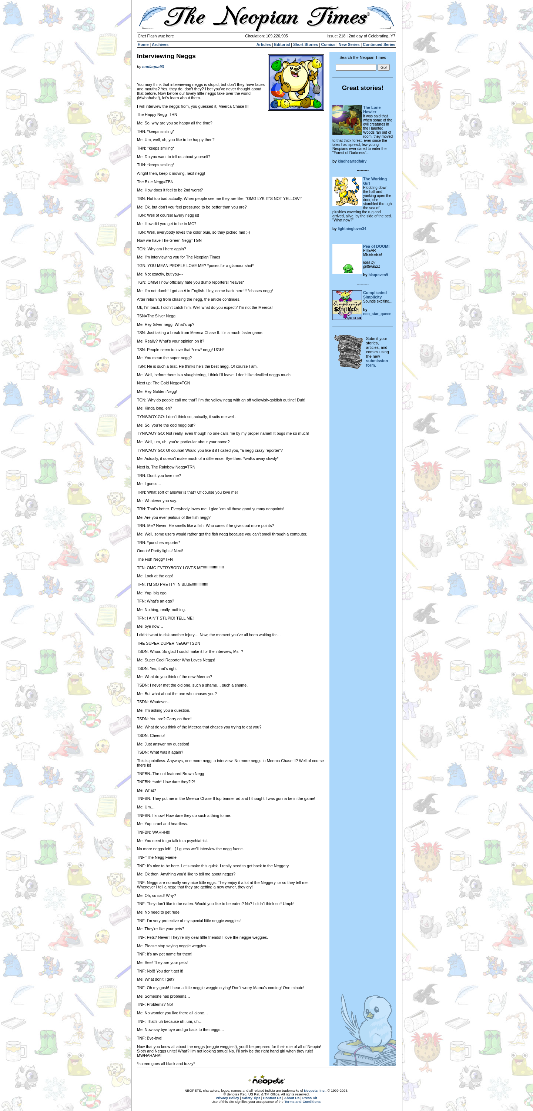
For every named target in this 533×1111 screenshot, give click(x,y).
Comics (328, 44)
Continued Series (379, 44)
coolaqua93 (153, 66)
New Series (349, 44)
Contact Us (272, 1098)
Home (143, 44)
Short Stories (305, 44)
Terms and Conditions (302, 1102)
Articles (264, 44)
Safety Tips (251, 1098)
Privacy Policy (227, 1098)
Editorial (282, 44)
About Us (291, 1098)
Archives (160, 44)
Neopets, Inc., (315, 1090)
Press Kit (309, 1098)
